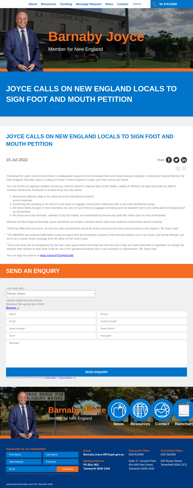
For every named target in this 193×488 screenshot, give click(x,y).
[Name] (51, 314)
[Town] (51, 336)
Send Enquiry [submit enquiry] (96, 372)
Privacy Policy (51, 378)
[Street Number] (51, 328)
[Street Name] (142, 328)
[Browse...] (12, 307)
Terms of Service (65, 378)
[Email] (51, 321)
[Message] (96, 353)
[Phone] (142, 314)
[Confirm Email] (142, 321)
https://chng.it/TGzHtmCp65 (57, 255)
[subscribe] (67, 469)
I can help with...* (16, 288)
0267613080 (136, 454)
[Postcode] (142, 336)
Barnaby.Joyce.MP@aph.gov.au (103, 454)
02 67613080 (168, 4)
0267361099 (168, 454)
